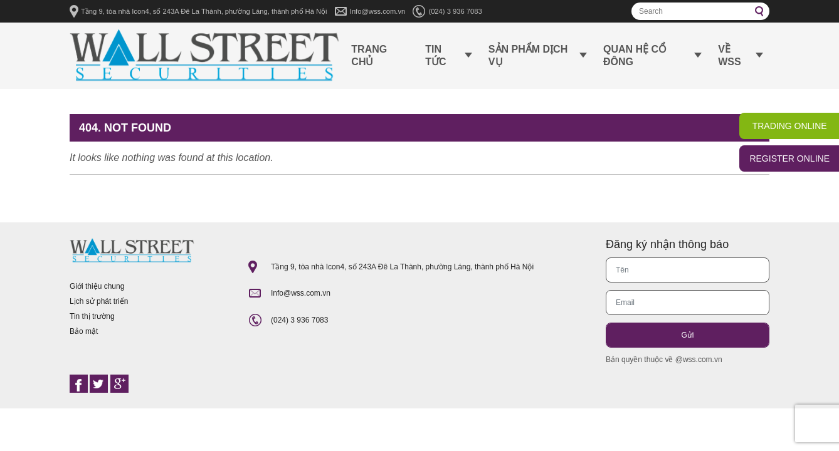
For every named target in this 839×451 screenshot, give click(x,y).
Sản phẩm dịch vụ (527, 55)
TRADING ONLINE (789, 126)
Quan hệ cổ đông (635, 55)
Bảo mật (84, 331)
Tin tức (435, 55)
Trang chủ (369, 55)
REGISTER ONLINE (789, 158)
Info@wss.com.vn (377, 11)
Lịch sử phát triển (99, 301)
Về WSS (729, 55)
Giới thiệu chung (97, 286)
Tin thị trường (92, 316)
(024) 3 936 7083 (455, 11)
